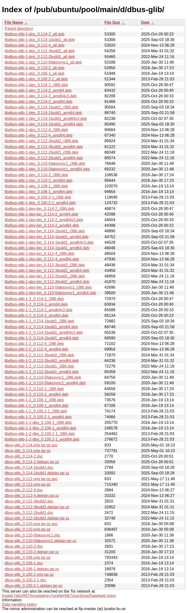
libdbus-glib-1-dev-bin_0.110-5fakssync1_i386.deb (48, 287)
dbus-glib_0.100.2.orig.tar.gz (29, 574)
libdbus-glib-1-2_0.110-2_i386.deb (34, 389)
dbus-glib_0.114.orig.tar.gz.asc (31, 445)
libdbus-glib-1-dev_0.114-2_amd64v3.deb (40, 96)
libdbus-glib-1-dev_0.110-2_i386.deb (36, 175)
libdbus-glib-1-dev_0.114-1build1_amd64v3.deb (46, 119)
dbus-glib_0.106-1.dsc (24, 563)
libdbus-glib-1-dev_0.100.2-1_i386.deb (38, 197)
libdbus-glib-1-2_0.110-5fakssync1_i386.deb (43, 377)
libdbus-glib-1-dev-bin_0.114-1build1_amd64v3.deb (49, 242)
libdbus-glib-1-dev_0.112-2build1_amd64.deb (44, 158)
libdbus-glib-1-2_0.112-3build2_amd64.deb (42, 361)
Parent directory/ (19, 28)
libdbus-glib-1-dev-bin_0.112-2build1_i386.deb (45, 276)
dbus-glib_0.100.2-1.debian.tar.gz (34, 586)
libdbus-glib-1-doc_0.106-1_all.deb (35, 73)
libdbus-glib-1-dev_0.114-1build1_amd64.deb (44, 124)
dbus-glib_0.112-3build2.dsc (29, 501)
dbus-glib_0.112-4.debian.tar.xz (32, 496)
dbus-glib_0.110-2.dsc (24, 546)
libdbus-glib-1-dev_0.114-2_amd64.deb (38, 102)
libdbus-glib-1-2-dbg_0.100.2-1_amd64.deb (42, 439)
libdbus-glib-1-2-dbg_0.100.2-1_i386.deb (40, 434)
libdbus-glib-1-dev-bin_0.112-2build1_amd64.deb (47, 282)
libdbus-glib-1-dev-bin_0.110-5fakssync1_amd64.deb (50, 293)
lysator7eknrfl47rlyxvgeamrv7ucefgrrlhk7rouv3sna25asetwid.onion (59, 596)
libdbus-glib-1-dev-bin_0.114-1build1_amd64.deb (47, 248)
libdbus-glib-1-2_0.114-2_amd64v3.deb (38, 310)
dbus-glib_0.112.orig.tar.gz (28, 484)
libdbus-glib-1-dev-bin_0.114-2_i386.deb (39, 209)
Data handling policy (19, 604)
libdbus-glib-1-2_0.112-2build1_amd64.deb (42, 372)
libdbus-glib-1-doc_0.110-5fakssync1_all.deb (43, 62)
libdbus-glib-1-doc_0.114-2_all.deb (35, 34)
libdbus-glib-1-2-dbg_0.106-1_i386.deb (38, 422)
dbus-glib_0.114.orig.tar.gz (28, 451)
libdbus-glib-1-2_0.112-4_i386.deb (34, 344)
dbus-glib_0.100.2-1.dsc (25, 580)
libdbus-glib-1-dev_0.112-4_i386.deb (36, 130)
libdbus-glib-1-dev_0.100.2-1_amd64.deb (40, 203)
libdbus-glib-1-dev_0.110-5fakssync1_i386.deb (45, 163)
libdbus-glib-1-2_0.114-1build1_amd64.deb (42, 338)
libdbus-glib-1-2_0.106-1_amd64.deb (36, 405)
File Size (112, 22)
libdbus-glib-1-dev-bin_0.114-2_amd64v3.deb (44, 220)
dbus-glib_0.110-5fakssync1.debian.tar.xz (40, 541)
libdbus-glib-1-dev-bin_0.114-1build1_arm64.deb (46, 237)
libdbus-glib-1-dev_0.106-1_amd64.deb (38, 192)
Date (145, 22)
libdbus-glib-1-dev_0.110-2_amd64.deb (38, 180)
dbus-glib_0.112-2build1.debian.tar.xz (37, 518)
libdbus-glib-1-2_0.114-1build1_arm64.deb (41, 327)
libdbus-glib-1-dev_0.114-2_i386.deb (36, 85)
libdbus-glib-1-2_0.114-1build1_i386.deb (39, 321)
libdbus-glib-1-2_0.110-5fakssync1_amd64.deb (45, 383)
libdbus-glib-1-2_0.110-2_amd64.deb (36, 394)
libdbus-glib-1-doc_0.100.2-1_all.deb (36, 79)
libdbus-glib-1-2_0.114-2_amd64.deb (36, 315)
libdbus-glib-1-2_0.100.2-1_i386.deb (36, 411)
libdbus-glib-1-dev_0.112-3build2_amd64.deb (44, 147)
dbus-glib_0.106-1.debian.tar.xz (32, 569)
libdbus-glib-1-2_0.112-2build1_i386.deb (39, 366)
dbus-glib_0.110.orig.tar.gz (28, 529)
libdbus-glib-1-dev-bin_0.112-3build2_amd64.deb (47, 271)
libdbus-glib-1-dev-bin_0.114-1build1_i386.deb (45, 231)
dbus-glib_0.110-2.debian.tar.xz (32, 552)
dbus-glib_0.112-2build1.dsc (29, 513)
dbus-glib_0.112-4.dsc (24, 490)
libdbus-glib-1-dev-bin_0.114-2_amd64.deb (42, 225)
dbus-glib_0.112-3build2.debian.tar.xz (37, 507)
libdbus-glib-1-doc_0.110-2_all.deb (35, 68)
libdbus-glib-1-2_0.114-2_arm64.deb (36, 304)
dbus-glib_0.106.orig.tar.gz (28, 557)
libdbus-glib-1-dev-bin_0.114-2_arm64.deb (41, 214)
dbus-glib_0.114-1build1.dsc (29, 467)
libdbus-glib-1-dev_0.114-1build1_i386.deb (41, 107)
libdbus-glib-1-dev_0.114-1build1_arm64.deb (43, 113)
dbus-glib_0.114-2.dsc (24, 456)
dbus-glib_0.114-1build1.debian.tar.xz (37, 473)
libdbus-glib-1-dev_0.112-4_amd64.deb (38, 135)
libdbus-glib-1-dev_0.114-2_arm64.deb (38, 90)
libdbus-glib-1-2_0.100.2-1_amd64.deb (38, 417)
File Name (14, 22)
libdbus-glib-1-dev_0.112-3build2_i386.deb (41, 141)
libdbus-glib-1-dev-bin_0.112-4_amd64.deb (42, 259)
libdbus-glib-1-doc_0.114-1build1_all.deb (40, 40)
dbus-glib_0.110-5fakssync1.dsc (32, 535)
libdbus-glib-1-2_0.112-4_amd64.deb (36, 349)
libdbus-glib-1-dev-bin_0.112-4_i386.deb (39, 254)
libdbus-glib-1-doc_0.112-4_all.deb (35, 45)
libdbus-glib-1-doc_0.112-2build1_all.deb (40, 57)
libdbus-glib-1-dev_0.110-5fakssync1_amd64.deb (47, 169)
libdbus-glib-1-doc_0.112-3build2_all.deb (40, 51)
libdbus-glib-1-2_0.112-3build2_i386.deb (39, 355)
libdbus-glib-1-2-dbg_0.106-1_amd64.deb (40, 428)
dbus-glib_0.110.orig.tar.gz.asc (31, 524)
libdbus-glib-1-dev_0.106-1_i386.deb (36, 186)
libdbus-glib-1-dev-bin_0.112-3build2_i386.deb (45, 265)
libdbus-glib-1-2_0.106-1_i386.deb (34, 400)
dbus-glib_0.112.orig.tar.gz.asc (31, 479)
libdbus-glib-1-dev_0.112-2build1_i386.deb (41, 152)
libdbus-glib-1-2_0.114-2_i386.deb (34, 299)
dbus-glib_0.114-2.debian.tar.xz (32, 462)
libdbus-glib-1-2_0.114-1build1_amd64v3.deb (44, 332)
